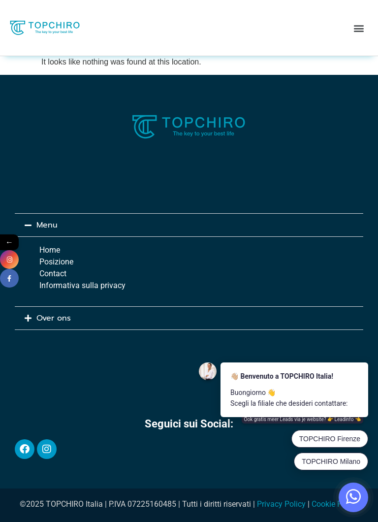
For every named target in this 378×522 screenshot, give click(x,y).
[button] (359, 28)
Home (49, 250)
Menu (47, 225)
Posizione (56, 261)
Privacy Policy (281, 504)
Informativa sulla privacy (82, 285)
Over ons (53, 318)
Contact (52, 273)
